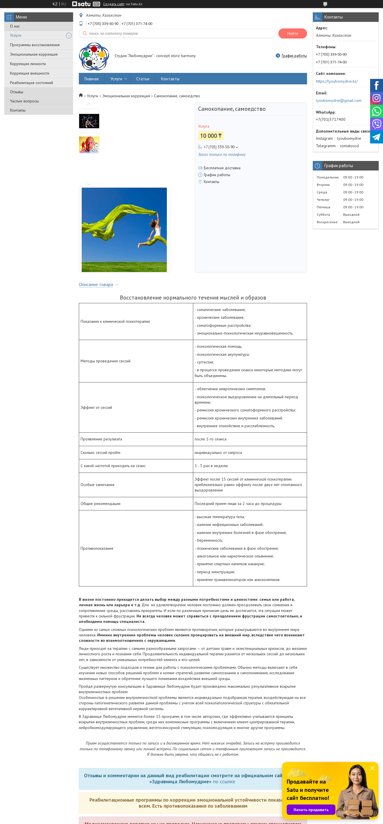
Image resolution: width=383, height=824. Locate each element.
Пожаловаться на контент (238, 818)
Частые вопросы (24, 101)
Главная (92, 79)
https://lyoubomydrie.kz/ (337, 81)
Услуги (15, 35)
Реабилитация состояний (31, 82)
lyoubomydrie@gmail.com (338, 100)
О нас (15, 26)
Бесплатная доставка (222, 168)
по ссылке (224, 701)
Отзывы (16, 91)
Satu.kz (216, 813)
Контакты (18, 110)
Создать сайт (113, 4)
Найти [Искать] (292, 33)
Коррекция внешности (29, 73)
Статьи (142, 79)
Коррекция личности (28, 63)
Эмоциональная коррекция (34, 54)
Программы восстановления (35, 44)
